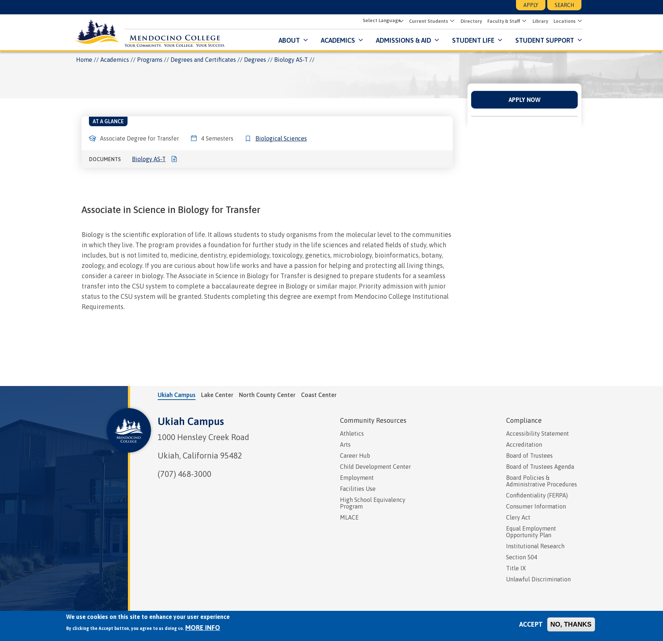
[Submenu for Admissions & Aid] (434, 40)
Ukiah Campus (191, 421)
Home (84, 59)
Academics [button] (337, 40)
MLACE (349, 517)
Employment (357, 477)
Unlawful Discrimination (538, 579)
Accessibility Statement (537, 433)
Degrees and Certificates (203, 59)
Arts (345, 444)
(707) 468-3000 (184, 474)
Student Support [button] (544, 40)
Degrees (255, 59)
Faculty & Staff (502, 21)
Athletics (352, 433)
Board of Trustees (529, 455)
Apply (530, 5)
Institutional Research (535, 546)
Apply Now (525, 99)
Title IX (516, 568)
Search (564, 5)
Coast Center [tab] (319, 395)
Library (539, 21)
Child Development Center (375, 466)
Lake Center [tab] (217, 395)
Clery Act (518, 517)
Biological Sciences (281, 138)
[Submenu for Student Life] (498, 40)
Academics (114, 59)
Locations (563, 21)
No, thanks (571, 624)
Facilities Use (358, 488)
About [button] (288, 40)
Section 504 (521, 557)
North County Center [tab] (267, 395)
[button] (450, 21)
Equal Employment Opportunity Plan (531, 531)
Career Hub (355, 455)
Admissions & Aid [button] (402, 40)
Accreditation (524, 444)
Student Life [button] (472, 40)
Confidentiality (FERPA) (537, 495)
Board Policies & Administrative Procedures (541, 481)
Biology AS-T (149, 159)
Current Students (427, 21)
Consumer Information (536, 506)
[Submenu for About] (303, 40)
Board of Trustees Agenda (540, 466)
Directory (470, 21)
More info (202, 627)
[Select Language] (381, 21)
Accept (531, 624)
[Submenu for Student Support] (577, 40)
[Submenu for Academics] (358, 40)
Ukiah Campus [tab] (177, 395)
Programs (149, 59)
